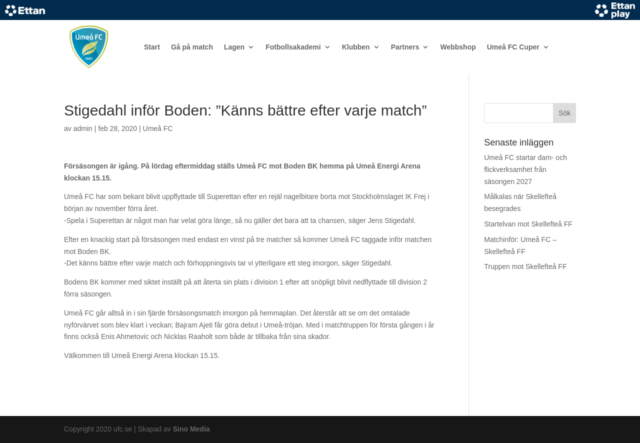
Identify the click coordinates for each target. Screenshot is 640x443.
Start (152, 47)
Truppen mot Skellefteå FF (525, 266)
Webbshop (458, 47)
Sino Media (191, 429)
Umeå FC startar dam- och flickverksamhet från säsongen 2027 (525, 170)
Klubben (356, 47)
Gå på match (192, 47)
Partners (405, 47)
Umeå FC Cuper (513, 47)
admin (83, 128)
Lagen (234, 47)
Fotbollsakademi (293, 47)
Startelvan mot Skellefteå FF (528, 224)
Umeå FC (158, 128)
